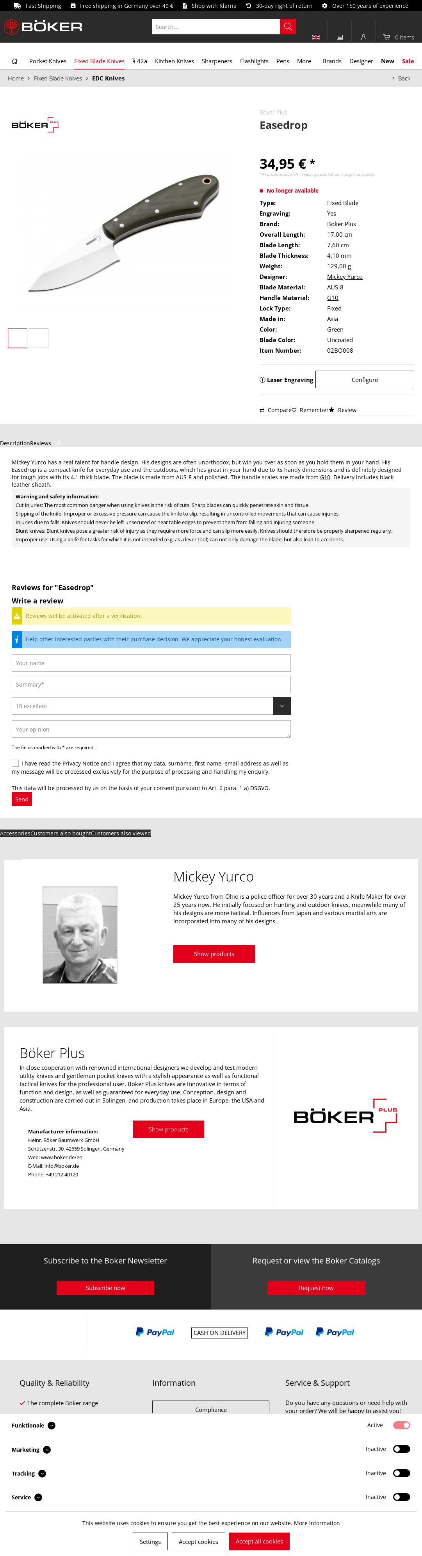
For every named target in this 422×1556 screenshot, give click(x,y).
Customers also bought (60, 833)
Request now (316, 1288)
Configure (365, 380)
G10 (332, 298)
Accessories (15, 833)
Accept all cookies (259, 1541)
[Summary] (151, 684)
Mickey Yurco (345, 276)
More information (317, 1523)
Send (21, 799)
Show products (214, 954)
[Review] (151, 706)
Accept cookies (198, 1541)
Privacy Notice (80, 763)
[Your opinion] (151, 729)
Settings (150, 1541)
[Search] (288, 26)
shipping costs (314, 174)
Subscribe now (105, 1288)
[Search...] (224, 26)
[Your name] (151, 663)
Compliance (211, 1409)
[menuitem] (228, 26)
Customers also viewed (121, 833)
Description (15, 443)
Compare (276, 410)
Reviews (46, 443)
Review (342, 410)
